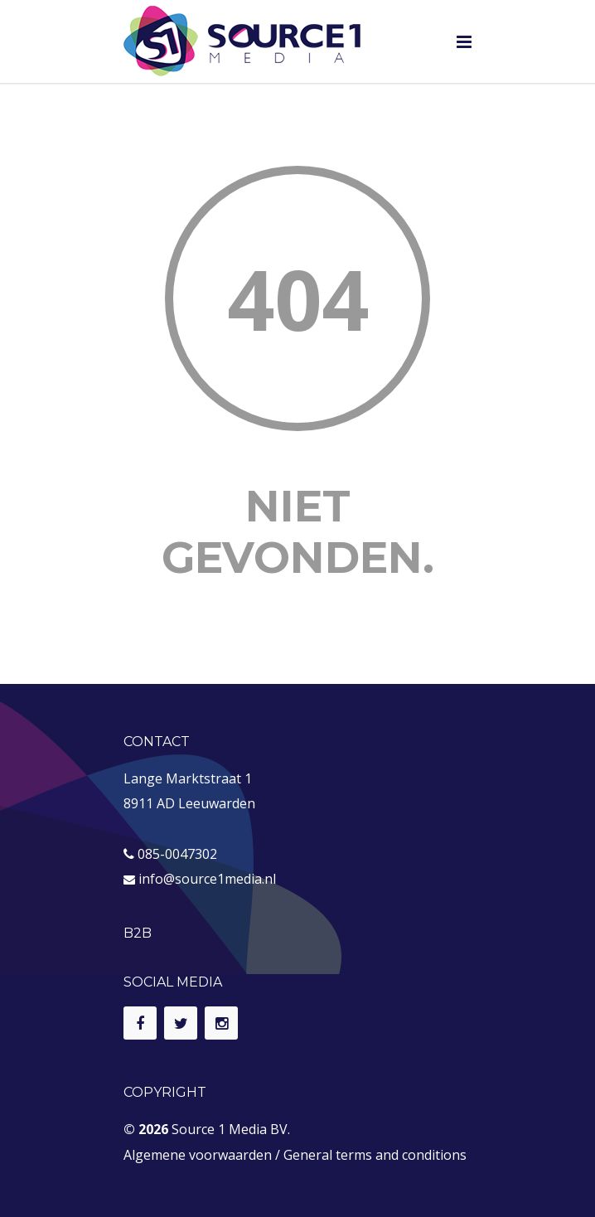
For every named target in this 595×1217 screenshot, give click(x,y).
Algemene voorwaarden (197, 1155)
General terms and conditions (375, 1155)
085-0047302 (177, 854)
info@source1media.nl (207, 879)
